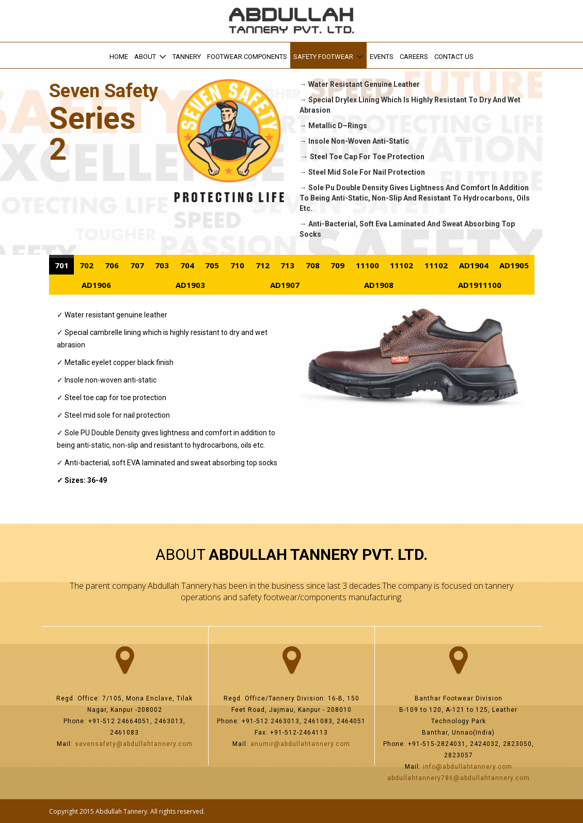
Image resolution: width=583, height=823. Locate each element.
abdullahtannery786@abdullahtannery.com (458, 778)
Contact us (454, 56)
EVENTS (381, 56)
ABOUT (145, 56)
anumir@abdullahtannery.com (300, 744)
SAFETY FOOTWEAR (323, 56)
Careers (414, 56)
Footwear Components (247, 56)
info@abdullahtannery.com (467, 766)
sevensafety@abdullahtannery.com (134, 744)
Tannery (186, 56)
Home (118, 56)
